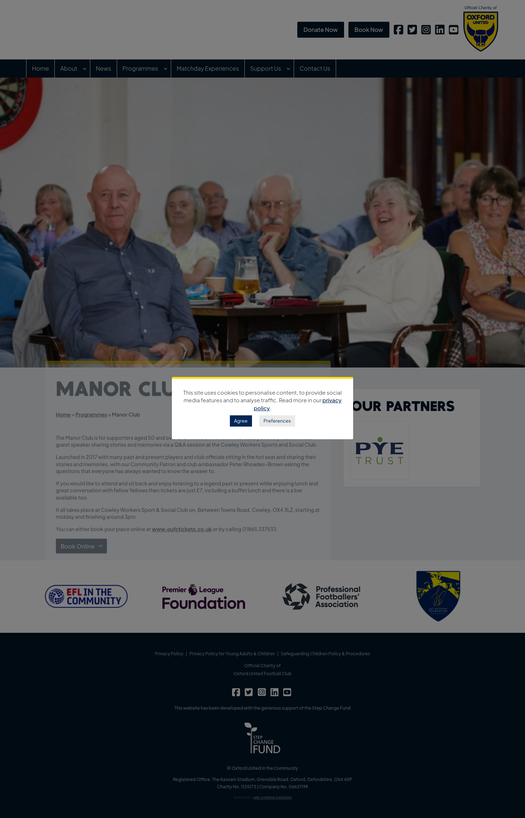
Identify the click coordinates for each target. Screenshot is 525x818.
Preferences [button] (277, 421)
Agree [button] (241, 421)
